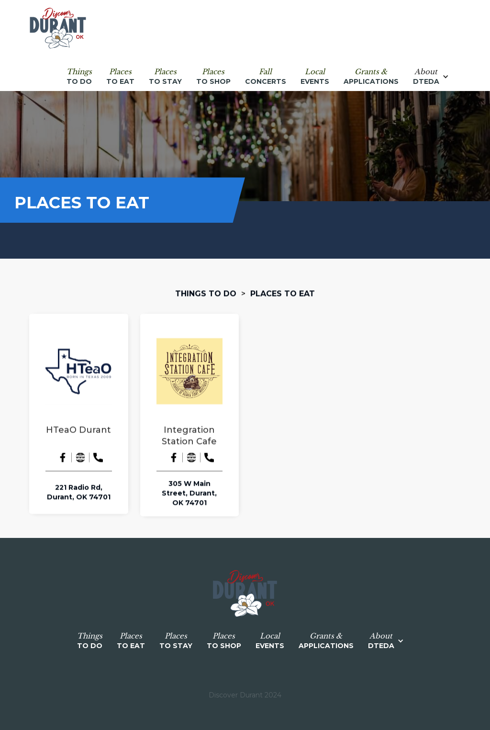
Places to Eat (282, 293)
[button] (435, 76)
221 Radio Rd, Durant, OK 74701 (79, 492)
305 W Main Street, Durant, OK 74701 (189, 493)
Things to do (205, 293)
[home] (57, 29)
